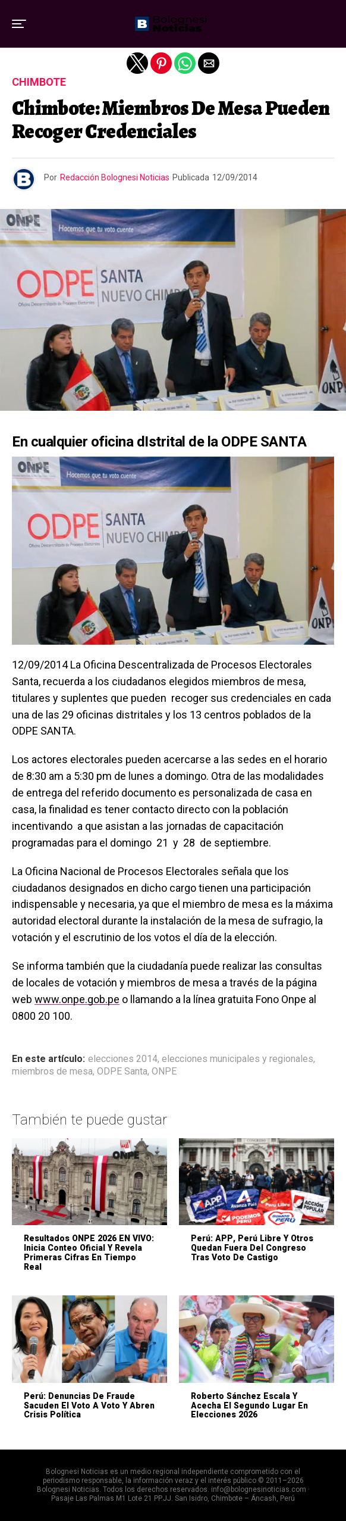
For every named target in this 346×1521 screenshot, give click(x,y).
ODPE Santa (122, 1071)
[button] (19, 24)
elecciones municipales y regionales (237, 1059)
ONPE (164, 1071)
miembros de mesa (52, 1071)
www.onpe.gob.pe (76, 999)
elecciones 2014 (123, 1059)
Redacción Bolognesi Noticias (114, 177)
